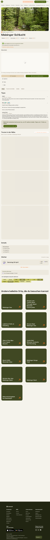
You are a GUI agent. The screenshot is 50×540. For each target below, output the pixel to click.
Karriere (27, 521)
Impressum (25, 537)
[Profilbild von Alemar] (2, 40)
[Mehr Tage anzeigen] (25, 267)
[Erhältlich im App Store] (10, 530)
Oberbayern (26, 5)
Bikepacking (8, 521)
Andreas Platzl (5, 112)
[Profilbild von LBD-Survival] (4, 40)
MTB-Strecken (8, 518)
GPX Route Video (38, 516)
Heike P (3, 96)
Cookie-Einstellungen (21, 535)
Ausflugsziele (8, 5)
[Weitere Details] (4, 50)
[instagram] (36, 530)
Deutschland (18, 5)
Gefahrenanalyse (38, 518)
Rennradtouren (9, 519)
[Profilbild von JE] (3, 40)
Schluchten (12, 5)
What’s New (28, 513)
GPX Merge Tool (38, 514)
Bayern (22, 5)
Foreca (48, 257)
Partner (17, 511)
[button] (28, 2)
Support (36, 513)
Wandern (8, 516)
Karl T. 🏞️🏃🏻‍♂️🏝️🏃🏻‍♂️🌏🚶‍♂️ (6, 102)
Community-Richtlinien (9, 536)
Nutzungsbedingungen (14, 535)
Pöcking (47, 5)
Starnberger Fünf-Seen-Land (40, 5)
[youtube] (38, 530)
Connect (17, 513)
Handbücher (37, 511)
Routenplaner (8, 513)
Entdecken (2, 5)
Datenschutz (8, 535)
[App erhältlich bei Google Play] (19, 530)
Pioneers (27, 514)
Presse (27, 511)
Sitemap (7, 523)
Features (7, 514)
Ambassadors (28, 518)
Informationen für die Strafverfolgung (12, 538)
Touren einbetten (19, 514)
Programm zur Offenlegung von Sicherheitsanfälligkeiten (14, 537)
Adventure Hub (28, 519)
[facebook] (40, 530)
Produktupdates (29, 516)
